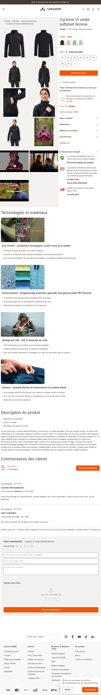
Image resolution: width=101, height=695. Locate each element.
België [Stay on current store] (67, 690)
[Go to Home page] (50, 9)
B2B (53, 662)
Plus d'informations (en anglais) (80, 163)
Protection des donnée (60, 670)
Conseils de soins (35, 663)
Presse (7, 667)
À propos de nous (11, 651)
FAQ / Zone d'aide (35, 655)
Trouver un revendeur (83, 659)
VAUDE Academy (58, 654)
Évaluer (72, 106)
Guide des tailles (76, 52)
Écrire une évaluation (88, 468)
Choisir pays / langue (35, 637)
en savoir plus (73, 179)
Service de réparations (37, 667)
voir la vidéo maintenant (77, 183)
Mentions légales (58, 666)
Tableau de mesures (36, 659)
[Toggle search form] (83, 9)
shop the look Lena (28, 21)
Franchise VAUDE (58, 658)
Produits (15, 21)
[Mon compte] (93, 9)
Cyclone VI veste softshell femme (20, 24)
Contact (31, 651)
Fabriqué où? (65, 143)
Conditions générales (59, 680)
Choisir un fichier (51, 598)
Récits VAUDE (10, 663)
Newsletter (8, 671)
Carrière (7, 655)
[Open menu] (3, 9)
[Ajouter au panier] (79, 73)
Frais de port (80, 651)
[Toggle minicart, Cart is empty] (98, 9)
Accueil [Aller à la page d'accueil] (7, 21)
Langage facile (33, 678)
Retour (77, 655)
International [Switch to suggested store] (90, 690)
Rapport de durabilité (12, 659)
